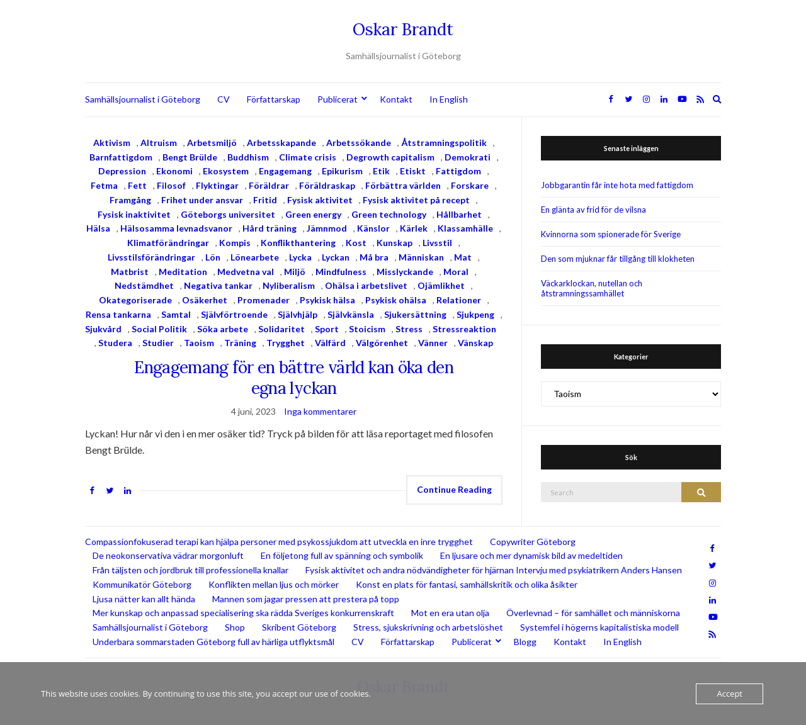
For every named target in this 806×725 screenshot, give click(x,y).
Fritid (265, 199)
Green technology (388, 214)
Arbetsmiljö (212, 142)
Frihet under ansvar (202, 199)
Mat (463, 257)
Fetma (104, 185)
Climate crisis (307, 157)
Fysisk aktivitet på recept (416, 199)
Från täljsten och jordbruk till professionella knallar (190, 570)
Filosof (171, 185)
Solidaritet (281, 328)
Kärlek (414, 228)
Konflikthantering (298, 242)
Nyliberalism (289, 285)
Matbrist (130, 271)
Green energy (313, 214)
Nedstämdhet (144, 285)
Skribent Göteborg (299, 627)
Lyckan (335, 257)
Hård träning (269, 228)
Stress (409, 328)
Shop (235, 627)
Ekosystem (226, 171)
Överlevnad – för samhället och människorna (593, 612)
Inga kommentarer (320, 411)
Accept (729, 693)
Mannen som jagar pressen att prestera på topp (305, 598)
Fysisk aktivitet (320, 199)
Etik (381, 171)
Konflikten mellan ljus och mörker (273, 584)
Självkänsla (350, 314)
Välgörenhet (382, 342)
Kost (356, 242)
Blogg (525, 641)
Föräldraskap (327, 185)
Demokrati (468, 157)
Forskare (470, 185)
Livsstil (437, 242)
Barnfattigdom (120, 157)
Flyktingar (217, 185)
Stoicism (367, 328)
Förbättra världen (403, 185)
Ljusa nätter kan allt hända (144, 598)
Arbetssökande (358, 142)
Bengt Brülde (189, 157)
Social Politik (159, 328)
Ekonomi (174, 171)
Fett (137, 185)
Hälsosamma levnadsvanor (176, 228)
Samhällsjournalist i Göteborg (142, 99)
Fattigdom (458, 171)
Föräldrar (269, 185)
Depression (122, 171)
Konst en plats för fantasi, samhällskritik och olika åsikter (466, 584)
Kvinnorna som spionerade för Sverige (611, 234)
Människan (421, 257)
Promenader (263, 300)
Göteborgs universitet (228, 214)
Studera (115, 342)
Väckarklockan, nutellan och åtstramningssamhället (591, 288)
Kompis (235, 242)
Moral (455, 271)
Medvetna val (245, 271)
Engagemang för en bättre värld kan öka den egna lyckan (293, 377)
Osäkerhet (204, 300)
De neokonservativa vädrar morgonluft (168, 555)
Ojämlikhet (441, 285)
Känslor (373, 228)
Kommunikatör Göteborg (142, 584)
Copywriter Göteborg (533, 541)
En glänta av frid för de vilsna (593, 210)
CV (223, 99)
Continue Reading (454, 489)
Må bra (374, 257)
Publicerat (337, 99)
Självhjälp (297, 314)
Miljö (294, 271)
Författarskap (273, 99)
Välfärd (330, 342)
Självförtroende (234, 314)
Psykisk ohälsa (395, 300)
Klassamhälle (465, 228)
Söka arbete (222, 328)
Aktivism (111, 142)
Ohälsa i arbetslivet (366, 285)
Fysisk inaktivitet (134, 214)
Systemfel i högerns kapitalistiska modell (599, 627)
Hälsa (98, 228)
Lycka (300, 257)
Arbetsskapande (281, 142)
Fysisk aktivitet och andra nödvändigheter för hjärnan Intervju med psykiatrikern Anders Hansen (493, 570)
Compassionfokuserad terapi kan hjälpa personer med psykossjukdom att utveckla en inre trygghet (279, 541)
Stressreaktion (464, 328)
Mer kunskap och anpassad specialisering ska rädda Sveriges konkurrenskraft (243, 612)
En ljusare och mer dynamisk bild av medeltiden (531, 555)
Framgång (130, 199)
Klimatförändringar (168, 242)
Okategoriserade (135, 300)
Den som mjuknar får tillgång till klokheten (618, 259)
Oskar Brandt (403, 29)
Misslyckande (405, 271)
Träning (240, 342)
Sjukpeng (475, 314)
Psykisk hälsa (327, 300)
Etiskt (413, 171)
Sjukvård (103, 328)
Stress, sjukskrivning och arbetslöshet (428, 627)
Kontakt (396, 99)
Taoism (199, 342)
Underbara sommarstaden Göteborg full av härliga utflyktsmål (213, 641)
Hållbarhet (459, 214)
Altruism (158, 142)
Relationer (458, 300)
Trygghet (285, 342)
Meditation (183, 271)
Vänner (433, 342)
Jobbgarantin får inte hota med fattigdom (617, 185)
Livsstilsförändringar (151, 257)
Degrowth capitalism (390, 157)
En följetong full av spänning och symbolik (342, 555)
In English (448, 99)
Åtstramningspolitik (444, 142)
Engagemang (285, 171)
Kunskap (394, 242)
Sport (327, 328)
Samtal (176, 314)
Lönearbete (254, 257)
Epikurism (342, 171)
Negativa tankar (218, 285)
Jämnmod (327, 228)
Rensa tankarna (118, 314)
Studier (158, 342)
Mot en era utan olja (450, 612)
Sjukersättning (415, 314)
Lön (212, 257)
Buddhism (248, 157)
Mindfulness (340, 271)
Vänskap (475, 342)
